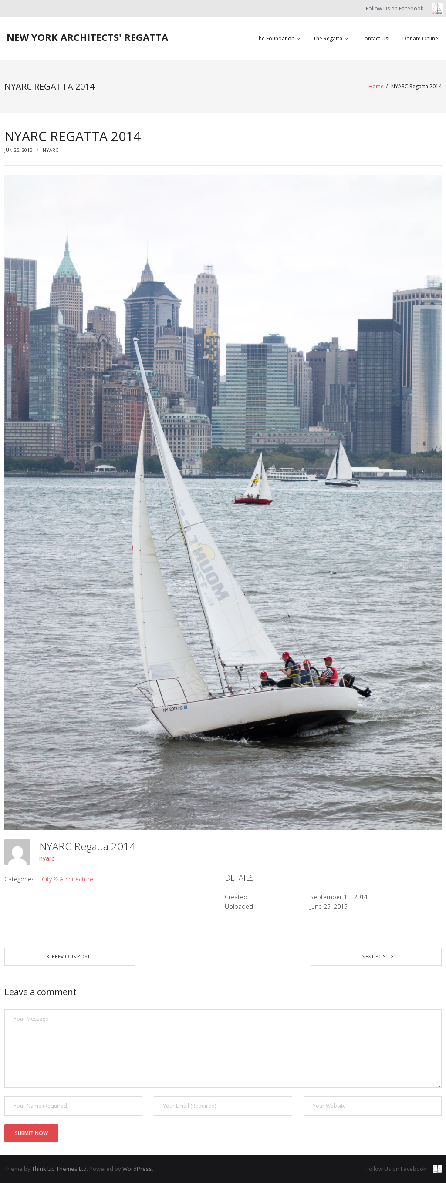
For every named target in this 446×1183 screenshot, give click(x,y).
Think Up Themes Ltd (59, 1169)
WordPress (137, 1169)
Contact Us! (375, 38)
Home (376, 86)
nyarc (50, 150)
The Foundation (275, 38)
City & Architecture (67, 879)
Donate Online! (420, 38)
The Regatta (327, 38)
